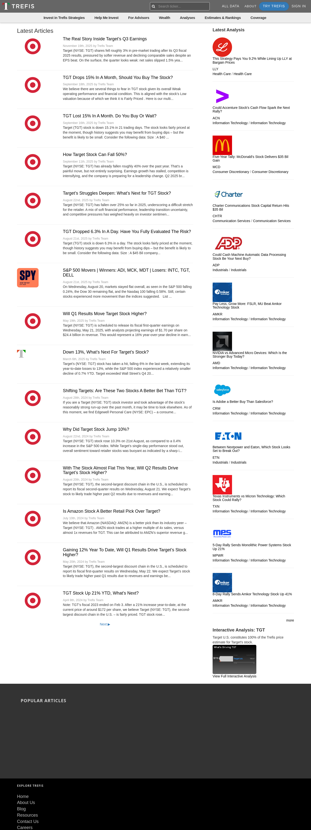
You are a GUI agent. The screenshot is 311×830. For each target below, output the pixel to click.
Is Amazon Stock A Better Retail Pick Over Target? (111, 511)
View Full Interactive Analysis (234, 676)
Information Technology (230, 123)
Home (23, 745)
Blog (21, 757)
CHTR (217, 216)
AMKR (217, 314)
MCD (216, 167)
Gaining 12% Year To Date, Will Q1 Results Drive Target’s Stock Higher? (124, 552)
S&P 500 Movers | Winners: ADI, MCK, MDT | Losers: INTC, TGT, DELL (126, 272)
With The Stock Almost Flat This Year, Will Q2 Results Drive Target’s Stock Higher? (120, 470)
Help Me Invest (107, 18)
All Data (231, 6)
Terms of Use (30, 782)
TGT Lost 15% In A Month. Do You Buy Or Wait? (109, 115)
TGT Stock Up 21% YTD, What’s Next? (101, 593)
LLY (215, 69)
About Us (26, 751)
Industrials (220, 270)
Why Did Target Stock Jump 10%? (96, 429)
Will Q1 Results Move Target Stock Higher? (105, 313)
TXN (216, 506)
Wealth (164, 18)
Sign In (299, 6)
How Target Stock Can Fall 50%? (95, 154)
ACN (216, 118)
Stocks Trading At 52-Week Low (245, 711)
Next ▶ (105, 624)
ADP (216, 265)
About (250, 6)
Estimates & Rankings (223, 18)
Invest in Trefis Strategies (64, 18)
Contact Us (28, 770)
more (290, 620)
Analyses (187, 18)
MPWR (218, 555)
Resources (27, 764)
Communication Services (231, 221)
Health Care (222, 74)
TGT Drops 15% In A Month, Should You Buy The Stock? (118, 77)
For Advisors (138, 18)
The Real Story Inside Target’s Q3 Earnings (105, 38)
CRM (216, 408)
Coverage (258, 18)
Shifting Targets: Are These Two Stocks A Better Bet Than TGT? (125, 390)
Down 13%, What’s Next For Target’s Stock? (106, 352)
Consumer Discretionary (231, 172)
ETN (216, 457)
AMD (216, 363)
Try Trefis (274, 6)
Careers (25, 776)
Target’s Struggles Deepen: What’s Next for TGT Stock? (117, 193)
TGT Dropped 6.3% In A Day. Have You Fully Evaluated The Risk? (127, 231)
